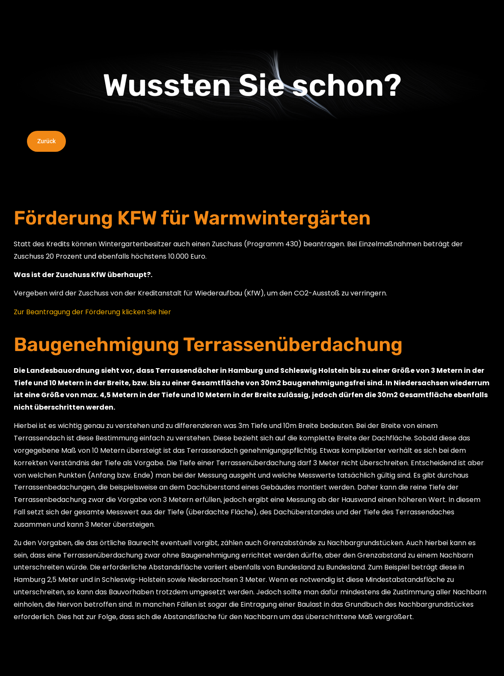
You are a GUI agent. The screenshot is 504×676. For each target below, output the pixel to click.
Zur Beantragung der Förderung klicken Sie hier (92, 312)
